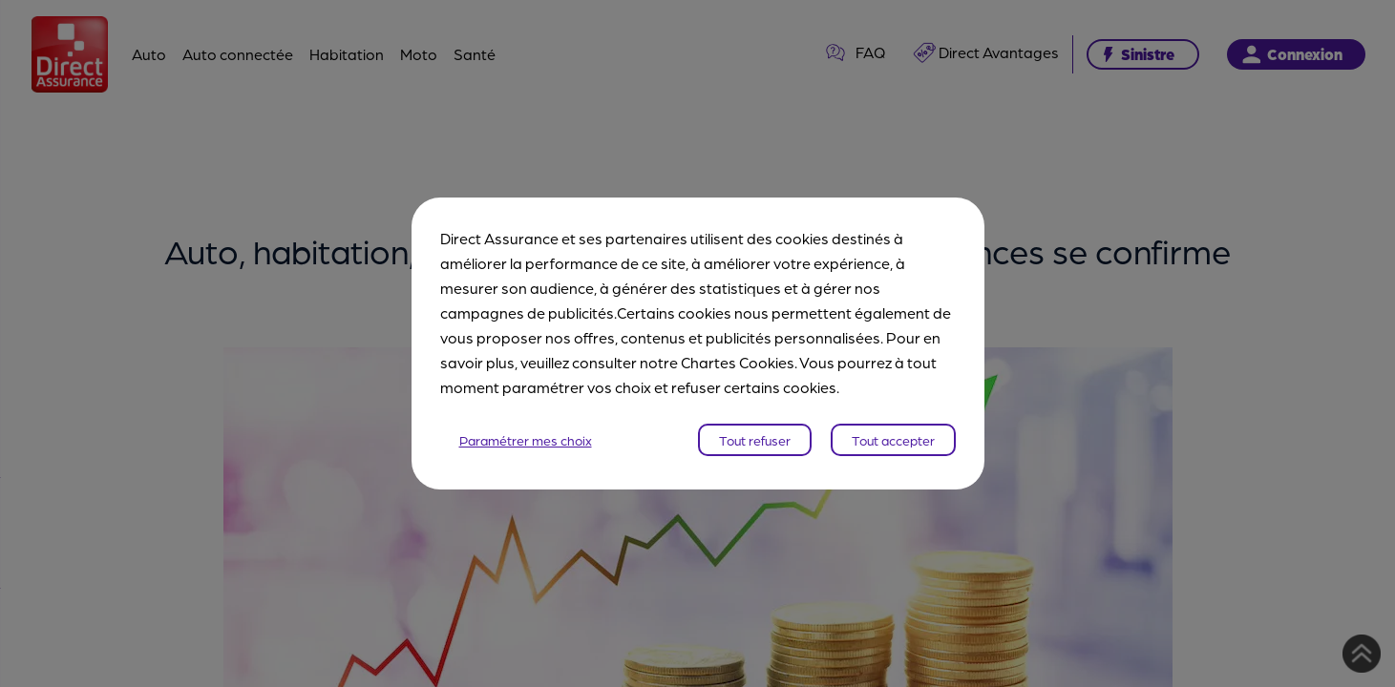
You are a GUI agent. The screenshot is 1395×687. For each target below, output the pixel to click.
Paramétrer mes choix (525, 440)
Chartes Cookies (737, 362)
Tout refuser (755, 440)
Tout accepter (893, 440)
